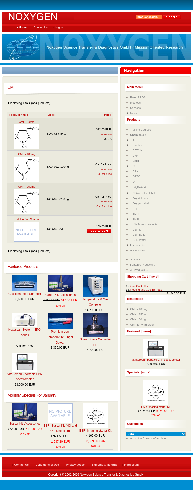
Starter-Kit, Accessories (60, 295)
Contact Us (41, 27)
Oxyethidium (140, 198)
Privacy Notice (75, 464)
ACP (135, 140)
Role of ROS (138, 97)
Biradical (138, 145)
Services (135, 107)
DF (134, 181)
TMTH (136, 219)
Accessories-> (138, 250)
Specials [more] (138, 372)
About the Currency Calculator (148, 438)
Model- (51, 114)
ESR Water (139, 239)
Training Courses (140, 129)
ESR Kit (137, 229)
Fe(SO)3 (139, 186)
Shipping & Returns (104, 464)
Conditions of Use (47, 464)
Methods (135, 102)
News (133, 113)
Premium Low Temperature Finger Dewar (60, 337)
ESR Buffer (139, 234)
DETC (136, 176)
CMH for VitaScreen (142, 324)
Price (107, 114)
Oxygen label (141, 203)
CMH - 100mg (138, 309)
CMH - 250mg (138, 314)
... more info (104, 134)
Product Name (18, 114)
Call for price (104, 174)
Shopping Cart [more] (143, 276)
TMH (136, 213)
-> (138, 134)
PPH (135, 208)
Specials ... (137, 259)
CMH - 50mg (138, 319)
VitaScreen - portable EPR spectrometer (155, 359)
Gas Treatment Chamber (24, 294)
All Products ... (139, 269)
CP (134, 166)
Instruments (137, 245)
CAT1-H (137, 150)
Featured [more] (139, 331)
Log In (59, 27)
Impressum (131, 464)
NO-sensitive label (144, 193)
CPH (135, 171)
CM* (135, 155)
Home (23, 27)
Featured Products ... (143, 264)
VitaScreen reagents (145, 224)
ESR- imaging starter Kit (95, 430)
